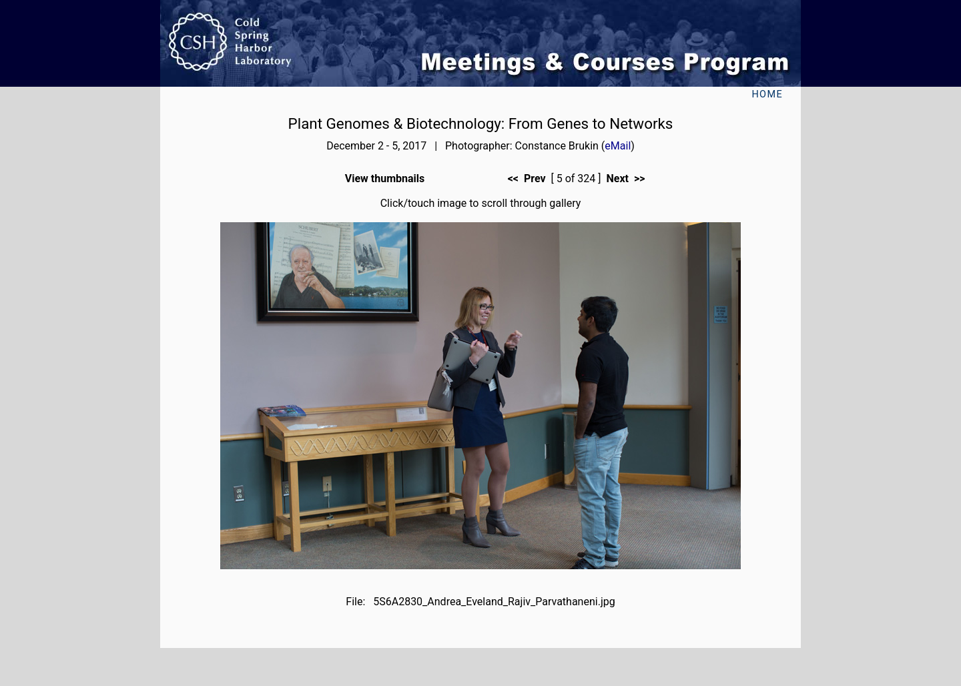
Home (767, 94)
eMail (618, 145)
